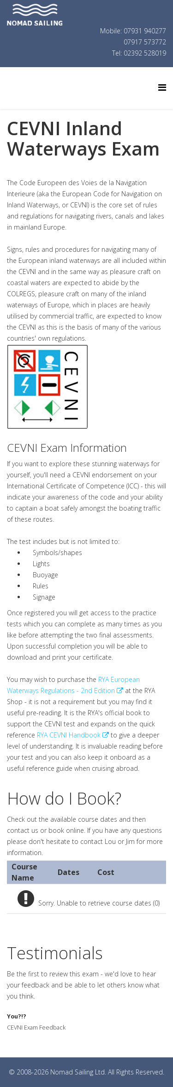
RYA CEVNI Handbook (69, 735)
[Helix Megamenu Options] (162, 87)
